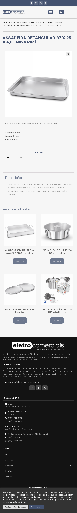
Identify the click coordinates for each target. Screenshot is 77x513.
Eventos (8, 471)
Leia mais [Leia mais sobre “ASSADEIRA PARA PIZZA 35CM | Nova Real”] (20, 320)
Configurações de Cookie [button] (15, 507)
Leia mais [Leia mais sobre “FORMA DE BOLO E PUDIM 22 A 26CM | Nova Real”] (57, 261)
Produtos (13, 22)
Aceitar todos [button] (36, 507)
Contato (8, 476)
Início (5, 22)
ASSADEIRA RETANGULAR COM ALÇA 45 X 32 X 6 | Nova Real (20, 251)
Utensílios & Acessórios (30, 22)
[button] (50, 12)
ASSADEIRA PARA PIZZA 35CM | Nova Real (20, 310)
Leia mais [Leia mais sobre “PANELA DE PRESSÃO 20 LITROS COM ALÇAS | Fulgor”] (57, 320)
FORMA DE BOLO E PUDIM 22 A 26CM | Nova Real (57, 251)
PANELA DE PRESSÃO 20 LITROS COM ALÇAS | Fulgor (57, 310)
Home (7, 455)
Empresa (9, 460)
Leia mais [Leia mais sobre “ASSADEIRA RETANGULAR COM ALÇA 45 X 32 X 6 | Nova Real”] (20, 261)
